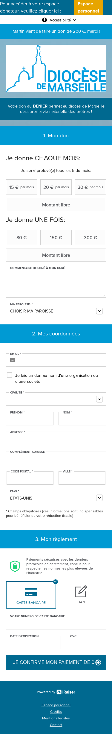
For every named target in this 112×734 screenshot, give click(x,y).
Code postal (22, 471)
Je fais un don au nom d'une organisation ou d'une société (56, 378)
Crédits (56, 711)
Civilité (17, 392)
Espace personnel (56, 705)
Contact (56, 724)
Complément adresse (27, 452)
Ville (68, 471)
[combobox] (56, 310)
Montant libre (38, 204)
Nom (67, 412)
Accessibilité (60, 20)
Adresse (17, 432)
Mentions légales (56, 718)
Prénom (17, 412)
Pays (14, 491)
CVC (73, 636)
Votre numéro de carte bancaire (37, 616)
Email (15, 354)
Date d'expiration (24, 636)
